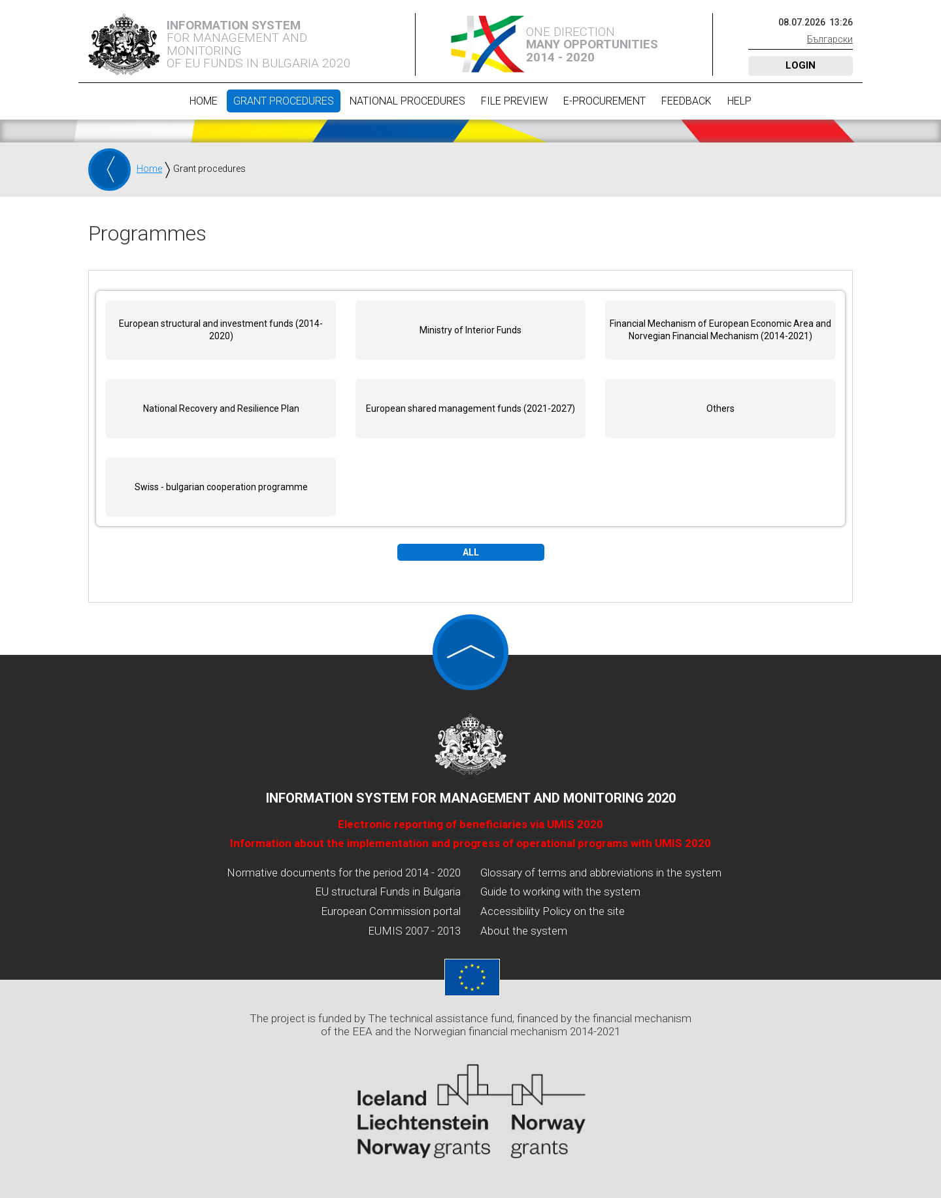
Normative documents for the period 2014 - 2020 (344, 872)
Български (830, 39)
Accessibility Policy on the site (552, 911)
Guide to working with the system (560, 891)
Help (739, 101)
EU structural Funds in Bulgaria (388, 891)
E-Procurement (604, 101)
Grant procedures (283, 101)
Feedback (686, 101)
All (471, 552)
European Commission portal (391, 911)
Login (800, 65)
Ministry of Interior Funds (470, 330)
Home (204, 101)
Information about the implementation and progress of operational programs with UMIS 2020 (470, 843)
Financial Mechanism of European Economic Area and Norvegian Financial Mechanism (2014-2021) (720, 330)
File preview (514, 101)
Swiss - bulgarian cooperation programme (221, 487)
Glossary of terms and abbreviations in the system (600, 872)
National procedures (407, 101)
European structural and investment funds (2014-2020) (221, 330)
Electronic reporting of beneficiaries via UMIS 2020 (470, 824)
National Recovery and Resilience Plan (221, 408)
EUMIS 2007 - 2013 (414, 930)
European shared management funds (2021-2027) (470, 408)
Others (720, 408)
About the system (523, 930)
